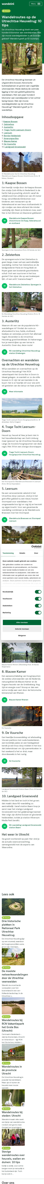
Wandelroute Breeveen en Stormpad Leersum (24, 519)
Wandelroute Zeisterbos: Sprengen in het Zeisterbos (25, 285)
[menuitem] (8, 4)
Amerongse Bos (11, 138)
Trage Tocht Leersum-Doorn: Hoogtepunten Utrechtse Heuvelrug (24, 453)
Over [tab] (36, 553)
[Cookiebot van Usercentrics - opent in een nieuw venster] (31, 546)
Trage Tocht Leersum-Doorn (17, 130)
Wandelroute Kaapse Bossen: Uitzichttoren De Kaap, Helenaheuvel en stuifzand (25, 220)
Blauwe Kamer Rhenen (18, 700)
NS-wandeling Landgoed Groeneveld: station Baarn (25, 826)
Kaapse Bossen (10, 121)
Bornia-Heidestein (12, 135)
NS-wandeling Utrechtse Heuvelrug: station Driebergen (24, 352)
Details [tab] (22, 553)
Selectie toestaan (22, 629)
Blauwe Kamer (10, 141)
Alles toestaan (22, 622)
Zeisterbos (9, 124)
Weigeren (22, 635)
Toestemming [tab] (8, 553)
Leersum (8, 133)
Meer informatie (16, 391)
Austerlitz (8, 127)
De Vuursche (10, 144)
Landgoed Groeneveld (15, 147)
